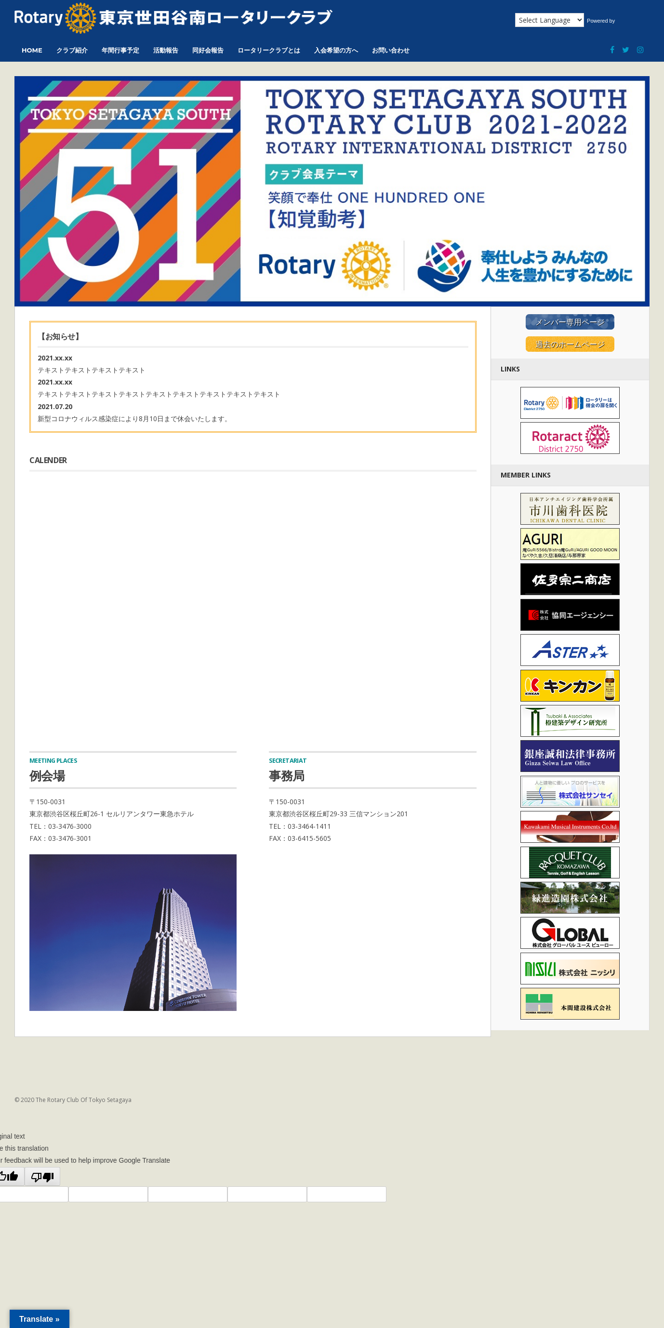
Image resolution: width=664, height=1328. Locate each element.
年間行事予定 (120, 50)
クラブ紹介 (72, 50)
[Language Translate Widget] (549, 20)
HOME (32, 50)
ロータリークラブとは (269, 50)
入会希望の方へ (336, 50)
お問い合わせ (391, 50)
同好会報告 (208, 50)
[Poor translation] (42, 1176)
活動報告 (165, 50)
